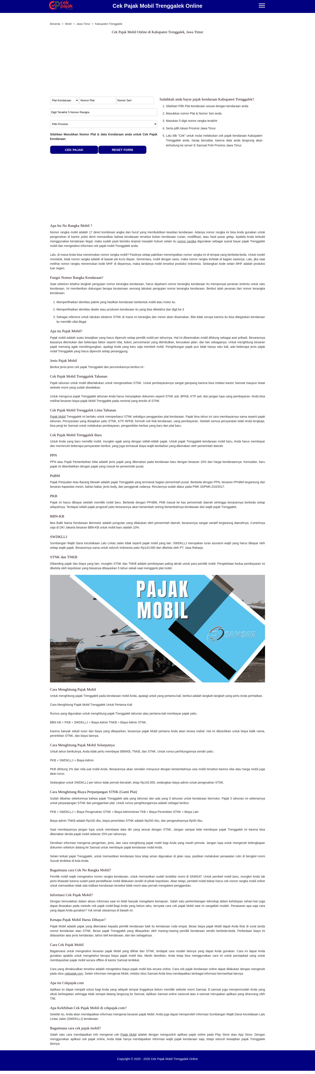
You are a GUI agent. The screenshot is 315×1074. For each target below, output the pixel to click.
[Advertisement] (157, 66)
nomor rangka (186, 241)
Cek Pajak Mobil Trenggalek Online (157, 6)
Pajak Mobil (58, 416)
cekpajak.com (74, 973)
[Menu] (262, 6)
